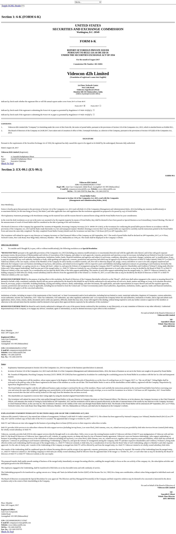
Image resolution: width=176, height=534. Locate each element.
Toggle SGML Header (11, 6)
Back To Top (7, 163)
